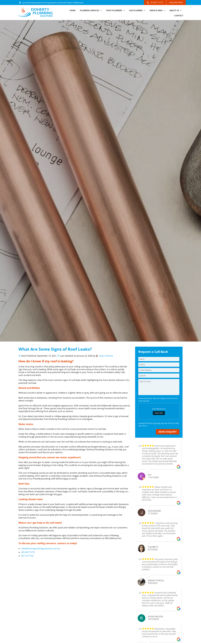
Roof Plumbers (115, 10)
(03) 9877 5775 (28, 552)
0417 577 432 (27, 555)
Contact (178, 15)
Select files (159, 413)
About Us (175, 10)
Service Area (157, 10)
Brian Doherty (106, 355)
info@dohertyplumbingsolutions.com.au (40, 548)
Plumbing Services (91, 10)
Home (72, 10)
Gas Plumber (137, 10)
